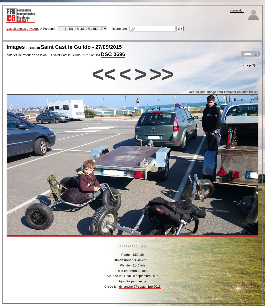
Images (16, 47)
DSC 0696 (113, 54)
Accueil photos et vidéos (22, 29)
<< (104, 74)
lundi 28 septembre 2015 (141, 276)
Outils (248, 54)
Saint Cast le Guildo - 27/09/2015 (81, 47)
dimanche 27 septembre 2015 (140, 286)
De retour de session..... (34, 55)
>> (161, 74)
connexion (237, 10)
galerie (11, 55)
